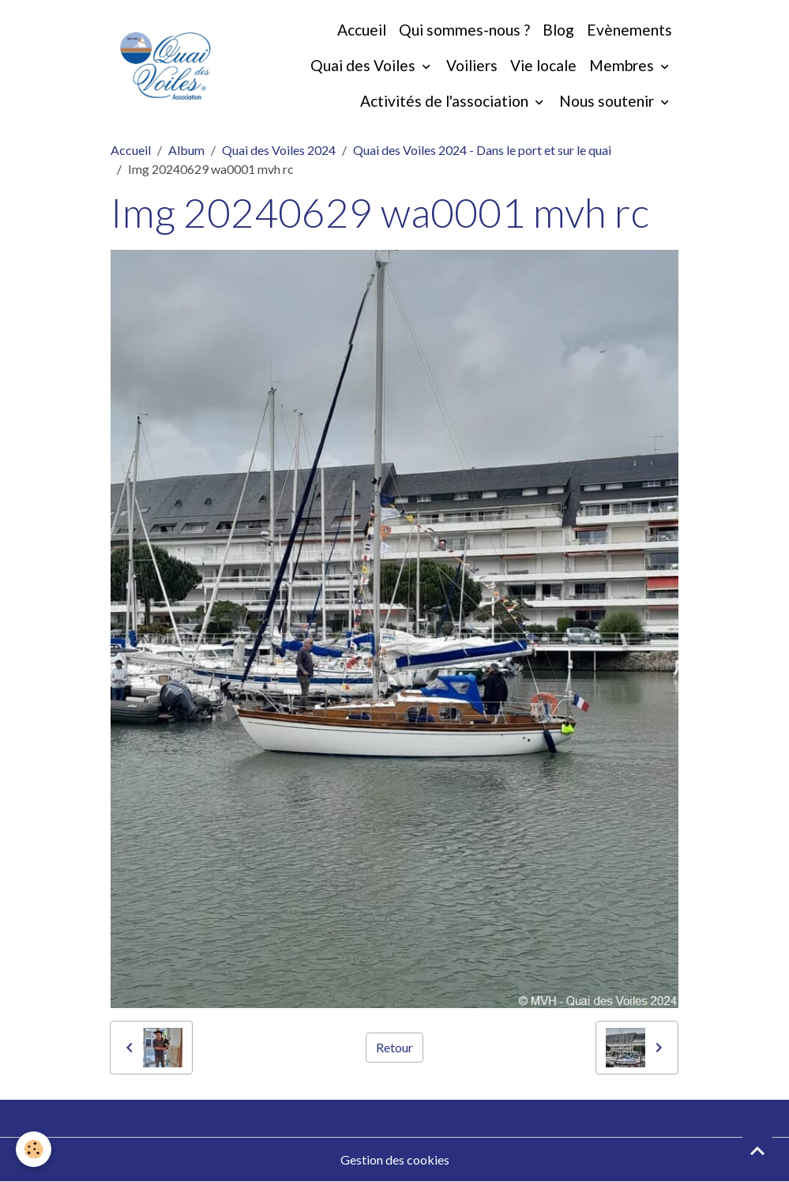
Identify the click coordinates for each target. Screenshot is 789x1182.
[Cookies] (33, 1149)
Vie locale (543, 65)
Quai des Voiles (364, 65)
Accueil (361, 30)
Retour (394, 1047)
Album (186, 149)
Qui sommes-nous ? (464, 30)
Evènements (629, 30)
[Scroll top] (757, 1150)
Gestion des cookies (394, 1159)
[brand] (165, 66)
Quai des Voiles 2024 (279, 149)
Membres (623, 65)
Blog (558, 30)
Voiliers (472, 65)
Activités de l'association (446, 101)
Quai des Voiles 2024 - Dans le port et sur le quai (482, 149)
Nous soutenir (608, 101)
